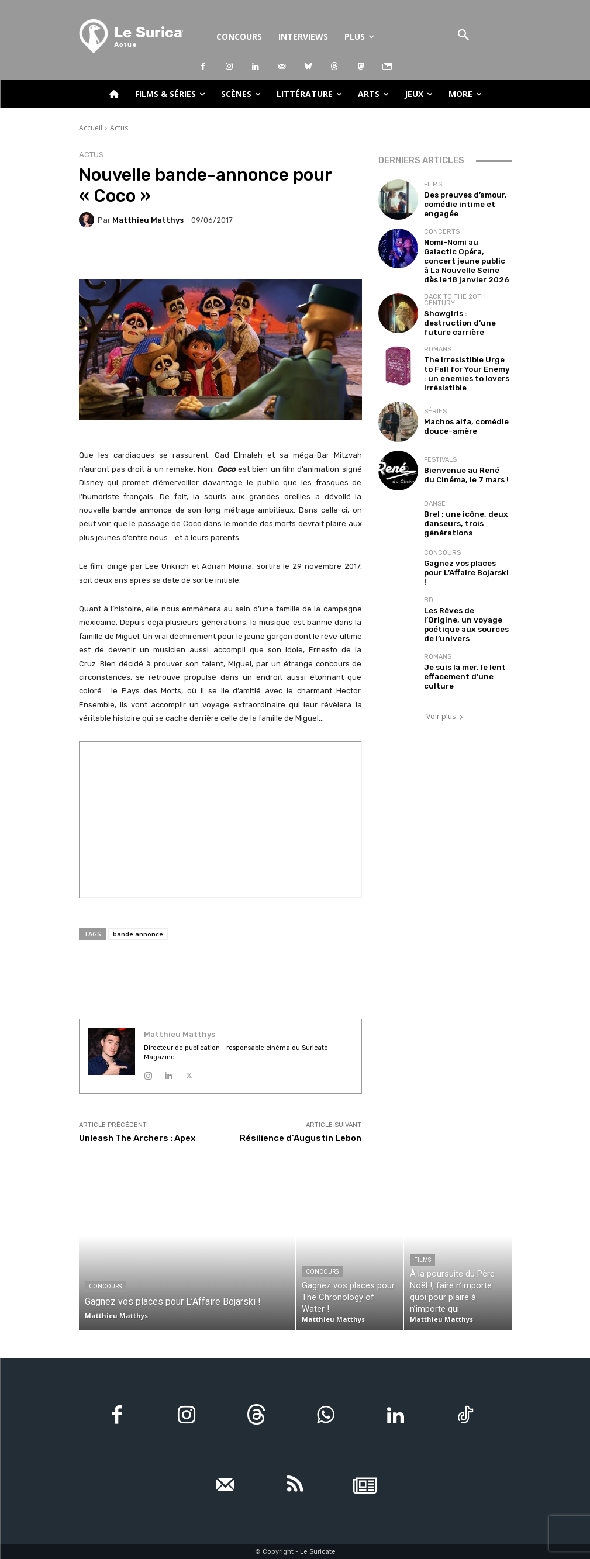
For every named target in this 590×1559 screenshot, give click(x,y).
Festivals (440, 434)
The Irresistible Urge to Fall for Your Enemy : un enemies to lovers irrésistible (463, 351)
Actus (119, 128)
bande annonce (138, 933)
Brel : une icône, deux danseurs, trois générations (459, 497)
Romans (437, 329)
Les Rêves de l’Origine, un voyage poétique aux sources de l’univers (466, 594)
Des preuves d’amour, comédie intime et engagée (460, 204)
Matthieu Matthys (148, 220)
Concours (442, 532)
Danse (435, 479)
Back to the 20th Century (455, 288)
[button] (464, 36)
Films (433, 187)
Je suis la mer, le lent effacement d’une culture (466, 643)
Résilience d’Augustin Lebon (300, 1138)
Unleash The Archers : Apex (137, 1138)
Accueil (90, 128)
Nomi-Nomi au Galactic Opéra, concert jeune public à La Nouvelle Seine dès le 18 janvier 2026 (466, 253)
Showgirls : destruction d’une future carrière (463, 305)
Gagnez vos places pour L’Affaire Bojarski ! (463, 546)
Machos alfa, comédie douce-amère (460, 399)
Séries (435, 386)
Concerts (442, 232)
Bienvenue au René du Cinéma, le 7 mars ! (460, 448)
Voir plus (445, 682)
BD (428, 577)
